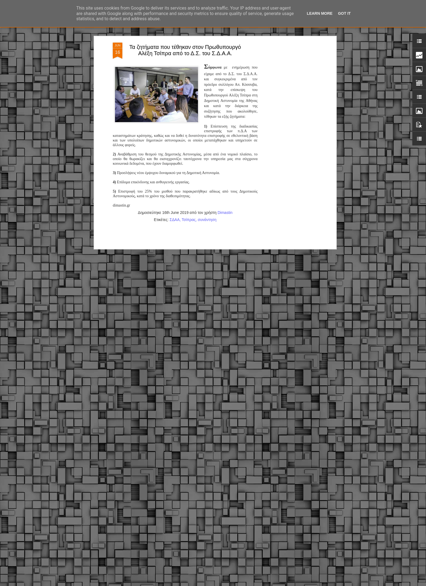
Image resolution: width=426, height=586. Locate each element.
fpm (230, 583)
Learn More (320, 13)
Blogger (250, 583)
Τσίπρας (189, 164)
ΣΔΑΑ (175, 164)
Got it (344, 13)
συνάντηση (207, 164)
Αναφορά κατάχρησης (271, 583)
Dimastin (225, 157)
